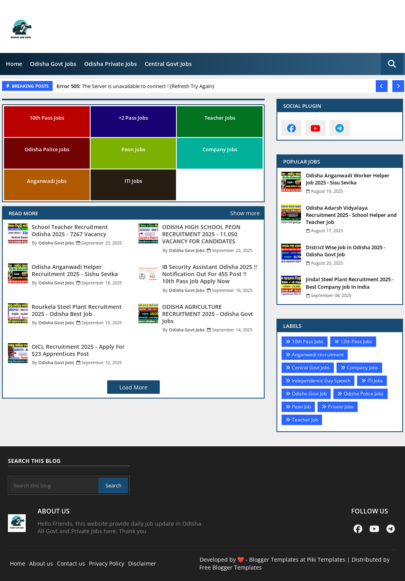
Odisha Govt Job (309, 393)
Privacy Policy (106, 563)
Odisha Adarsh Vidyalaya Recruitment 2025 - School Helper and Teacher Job (351, 215)
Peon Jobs (133, 149)
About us (41, 563)
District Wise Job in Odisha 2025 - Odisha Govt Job (345, 251)
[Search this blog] (53, 485)
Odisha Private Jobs (110, 64)
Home (14, 64)
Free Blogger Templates (230, 567)
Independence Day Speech (321, 380)
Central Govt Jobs (168, 64)
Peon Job (301, 406)
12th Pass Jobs (356, 341)
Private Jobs (341, 406)
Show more (245, 213)
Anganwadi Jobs (46, 180)
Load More (133, 387)
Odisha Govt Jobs (53, 64)
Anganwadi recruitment (318, 354)
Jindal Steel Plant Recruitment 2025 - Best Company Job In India (350, 283)
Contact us (71, 563)
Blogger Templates (274, 559)
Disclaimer (142, 563)
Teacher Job (305, 419)
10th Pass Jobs (47, 117)
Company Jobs (219, 149)
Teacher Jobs (219, 117)
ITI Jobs (133, 180)
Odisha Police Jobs (47, 149)
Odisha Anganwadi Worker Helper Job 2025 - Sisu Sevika (348, 179)
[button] (392, 64)
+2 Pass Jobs (133, 117)
